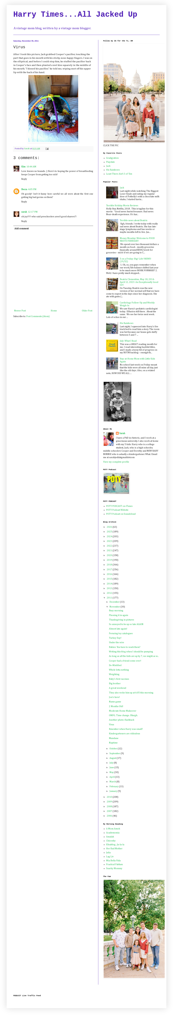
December (114, 602)
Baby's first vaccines (119, 679)
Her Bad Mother (114, 848)
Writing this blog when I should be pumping (131, 652)
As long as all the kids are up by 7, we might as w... (134, 656)
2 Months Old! (116, 706)
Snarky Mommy (114, 868)
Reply (24, 179)
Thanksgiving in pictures (121, 620)
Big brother (115, 683)
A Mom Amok (113, 829)
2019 (110, 560)
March (112, 782)
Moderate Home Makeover (122, 711)
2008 (110, 806)
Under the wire (116, 642)
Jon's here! (114, 697)
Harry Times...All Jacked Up (75, 14)
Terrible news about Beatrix (133, 220)
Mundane (113, 738)
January (113, 791)
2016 (110, 574)
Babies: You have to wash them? (124, 647)
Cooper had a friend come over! (125, 661)
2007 (110, 811)
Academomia (112, 833)
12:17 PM (33, 212)
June (111, 767)
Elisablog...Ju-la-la (115, 844)
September (115, 753)
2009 (110, 802)
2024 (110, 536)
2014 (110, 584)
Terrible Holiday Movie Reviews (122, 205)
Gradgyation (112, 158)
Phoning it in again (118, 615)
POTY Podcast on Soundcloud (121, 514)
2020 (110, 555)
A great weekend (117, 688)
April (112, 777)
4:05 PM (32, 189)
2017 (110, 569)
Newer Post (20, 311)
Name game (115, 702)
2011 (110, 598)
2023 (110, 541)
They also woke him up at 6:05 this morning (131, 693)
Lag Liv (110, 856)
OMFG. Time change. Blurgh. (123, 715)
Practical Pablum (114, 864)
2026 (110, 527)
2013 (110, 588)
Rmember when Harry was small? (126, 729)
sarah (24, 212)
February (114, 786)
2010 (110, 797)
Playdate (110, 162)
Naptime (113, 743)
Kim (23, 167)
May (111, 772)
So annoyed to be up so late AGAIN (126, 624)
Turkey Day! (115, 638)
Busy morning (116, 610)
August (113, 758)
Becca (24, 189)
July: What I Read (128, 341)
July (111, 763)
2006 (110, 816)
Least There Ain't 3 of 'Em (119, 174)
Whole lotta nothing (119, 670)
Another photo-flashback (121, 720)
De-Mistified (115, 665)
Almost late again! (118, 629)
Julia (108, 852)
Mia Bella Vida (113, 860)
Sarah (122, 433)
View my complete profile (116, 462)
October (113, 748)
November (115, 607)
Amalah (110, 837)
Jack (108, 166)
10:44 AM (31, 167)
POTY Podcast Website (117, 510)
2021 (110, 550)
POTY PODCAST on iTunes (119, 506)
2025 (110, 532)
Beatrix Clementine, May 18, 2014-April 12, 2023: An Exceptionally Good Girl (139, 282)
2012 (110, 593)
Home (54, 311)
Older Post (87, 311)
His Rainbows (113, 170)
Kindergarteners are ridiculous (124, 733)
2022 (110, 546)
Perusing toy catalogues (121, 633)
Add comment (21, 228)
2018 (110, 565)
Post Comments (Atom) (38, 316)
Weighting (114, 674)
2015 (110, 579)
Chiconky (111, 841)
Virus (111, 724)
